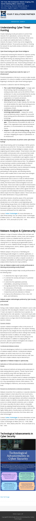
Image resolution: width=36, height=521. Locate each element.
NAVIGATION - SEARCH (18, 21)
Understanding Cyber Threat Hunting (15, 29)
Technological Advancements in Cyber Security (16, 435)
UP (22, 514)
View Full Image (4, 497)
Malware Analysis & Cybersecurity (17, 230)
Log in (18, 514)
